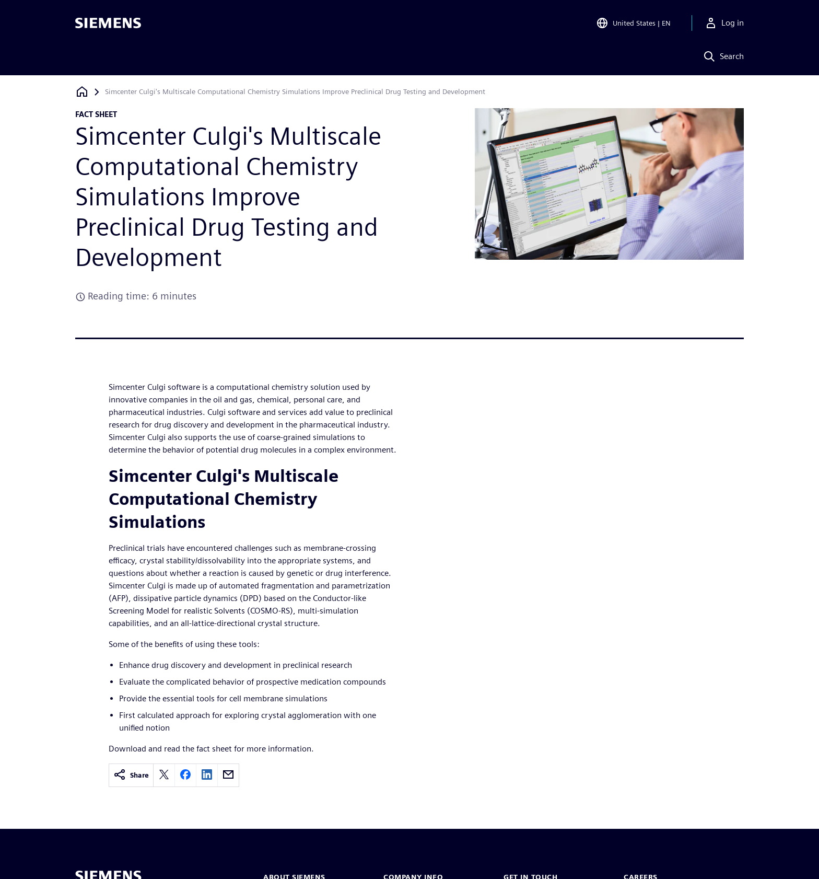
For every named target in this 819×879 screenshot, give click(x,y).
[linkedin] (206, 775)
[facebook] (185, 775)
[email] (228, 775)
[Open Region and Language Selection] (633, 23)
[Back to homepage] (82, 91)
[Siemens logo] (108, 23)
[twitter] (164, 775)
